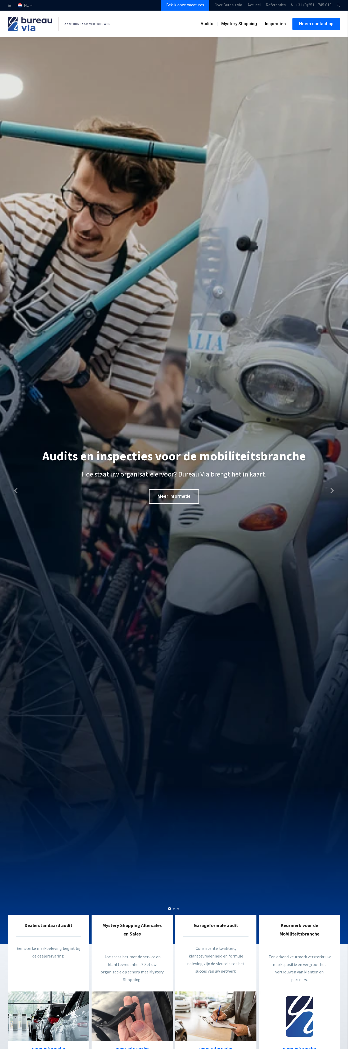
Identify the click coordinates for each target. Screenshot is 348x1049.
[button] (169, 908)
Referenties (276, 5)
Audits (207, 23)
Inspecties (275, 23)
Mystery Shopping (239, 23)
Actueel (254, 5)
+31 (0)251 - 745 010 (311, 5)
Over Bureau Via (228, 5)
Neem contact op (316, 23)
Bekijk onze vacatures (185, 5)
